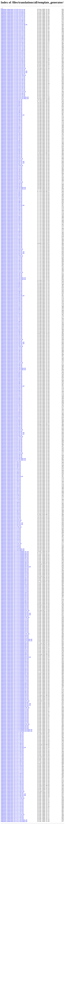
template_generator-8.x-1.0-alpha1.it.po (15, 705)
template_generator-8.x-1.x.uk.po (12, 979)
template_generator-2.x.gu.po (11, 585)
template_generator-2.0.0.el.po (11, 135)
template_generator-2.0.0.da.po (11, 131)
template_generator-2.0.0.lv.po (11, 176)
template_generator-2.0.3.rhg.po (12, 522)
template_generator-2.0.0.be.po (11, 121)
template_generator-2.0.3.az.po (11, 445)
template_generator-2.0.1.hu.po (11, 266)
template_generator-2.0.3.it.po (11, 488)
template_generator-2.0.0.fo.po (11, 146)
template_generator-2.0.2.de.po (11, 350)
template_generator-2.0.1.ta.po (11, 319)
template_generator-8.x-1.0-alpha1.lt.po (15, 716)
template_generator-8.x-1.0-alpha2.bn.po (15, 774)
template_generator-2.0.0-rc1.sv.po (13, 100)
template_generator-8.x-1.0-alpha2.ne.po (15, 833)
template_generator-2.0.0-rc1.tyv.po (13, 108)
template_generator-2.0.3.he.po (11, 478)
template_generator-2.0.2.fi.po (11, 361)
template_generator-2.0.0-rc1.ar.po (13, 10)
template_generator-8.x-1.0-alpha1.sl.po (15, 747)
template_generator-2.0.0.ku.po (11, 172)
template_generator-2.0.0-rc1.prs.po (13, 80)
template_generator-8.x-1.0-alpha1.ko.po (15, 713)
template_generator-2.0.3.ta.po (11, 535)
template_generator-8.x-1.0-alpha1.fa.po (15, 685)
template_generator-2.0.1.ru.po (11, 309)
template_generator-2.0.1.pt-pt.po (12, 302)
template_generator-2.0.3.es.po (11, 463)
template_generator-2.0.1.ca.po (11, 236)
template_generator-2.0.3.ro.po (11, 524)
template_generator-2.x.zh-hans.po (12, 657)
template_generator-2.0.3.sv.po (11, 534)
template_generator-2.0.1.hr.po (11, 264)
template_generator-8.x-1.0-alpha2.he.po (15, 803)
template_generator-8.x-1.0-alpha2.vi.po (15, 872)
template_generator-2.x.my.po (11, 613)
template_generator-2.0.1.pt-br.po (12, 300)
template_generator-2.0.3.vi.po (11, 547)
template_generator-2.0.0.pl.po (11, 187)
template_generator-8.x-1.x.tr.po (12, 974)
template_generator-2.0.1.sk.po (11, 312)
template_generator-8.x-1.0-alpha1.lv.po (15, 718)
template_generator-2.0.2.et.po (11, 356)
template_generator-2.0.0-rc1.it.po (13, 54)
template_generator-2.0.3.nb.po (11, 506)
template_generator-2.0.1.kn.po (11, 277)
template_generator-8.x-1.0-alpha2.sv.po (15, 859)
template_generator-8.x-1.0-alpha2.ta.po (15, 861)
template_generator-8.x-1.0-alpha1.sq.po (15, 749)
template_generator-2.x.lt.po (11, 608)
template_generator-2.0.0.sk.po (11, 204)
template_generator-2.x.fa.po (11, 576)
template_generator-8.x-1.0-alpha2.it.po (15, 813)
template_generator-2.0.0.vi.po (11, 222)
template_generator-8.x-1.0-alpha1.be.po (15, 664)
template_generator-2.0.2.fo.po (11, 363)
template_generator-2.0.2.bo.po (11, 342)
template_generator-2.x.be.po (11, 555)
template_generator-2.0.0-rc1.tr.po (13, 107)
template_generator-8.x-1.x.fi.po (12, 903)
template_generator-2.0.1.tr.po (11, 323)
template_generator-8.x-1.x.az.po (12, 879)
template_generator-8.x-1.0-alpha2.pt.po (15, 846)
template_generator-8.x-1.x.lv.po (12, 935)
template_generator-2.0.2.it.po (11, 379)
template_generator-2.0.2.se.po (11, 419)
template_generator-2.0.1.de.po (11, 241)
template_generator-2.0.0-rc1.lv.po (13, 67)
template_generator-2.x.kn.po (11, 603)
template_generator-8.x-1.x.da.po (12, 890)
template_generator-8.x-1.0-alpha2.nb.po (15, 831)
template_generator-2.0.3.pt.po (11, 521)
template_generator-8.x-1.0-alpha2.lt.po (15, 825)
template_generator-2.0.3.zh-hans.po (13, 549)
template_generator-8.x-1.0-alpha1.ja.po (15, 706)
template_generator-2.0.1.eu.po (11, 250)
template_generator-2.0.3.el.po (11, 460)
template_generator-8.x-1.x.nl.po (12, 943)
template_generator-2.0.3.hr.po (11, 481)
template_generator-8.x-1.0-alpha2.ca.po (15, 779)
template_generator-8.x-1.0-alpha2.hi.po (15, 805)
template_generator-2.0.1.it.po (11, 271)
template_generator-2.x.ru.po (11, 634)
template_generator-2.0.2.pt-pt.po (12, 411)
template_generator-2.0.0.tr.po (11, 215)
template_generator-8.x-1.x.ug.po (12, 977)
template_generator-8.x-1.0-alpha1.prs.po (15, 731)
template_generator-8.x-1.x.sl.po (12, 964)
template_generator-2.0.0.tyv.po (12, 217)
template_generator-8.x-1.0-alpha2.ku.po (15, 823)
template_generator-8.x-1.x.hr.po (12, 915)
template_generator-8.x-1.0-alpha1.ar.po (15, 660)
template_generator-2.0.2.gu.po (11, 368)
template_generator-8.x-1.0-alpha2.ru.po (15, 851)
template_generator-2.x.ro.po (11, 632)
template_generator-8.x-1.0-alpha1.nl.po (15, 726)
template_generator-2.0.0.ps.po (11, 190)
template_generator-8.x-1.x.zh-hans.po (14, 982)
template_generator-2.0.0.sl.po (11, 205)
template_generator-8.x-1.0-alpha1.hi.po (15, 696)
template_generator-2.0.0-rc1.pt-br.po (14, 84)
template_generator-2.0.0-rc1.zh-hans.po (15, 115)
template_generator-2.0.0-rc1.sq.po (13, 98)
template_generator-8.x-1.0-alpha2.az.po (15, 770)
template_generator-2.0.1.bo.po (11, 233)
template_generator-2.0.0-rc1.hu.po (13, 49)
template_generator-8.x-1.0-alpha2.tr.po (15, 866)
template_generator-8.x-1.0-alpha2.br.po (15, 777)
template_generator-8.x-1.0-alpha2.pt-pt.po (16, 844)
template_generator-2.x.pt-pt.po (12, 627)
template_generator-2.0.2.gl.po (11, 366)
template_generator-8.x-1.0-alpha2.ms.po (15, 828)
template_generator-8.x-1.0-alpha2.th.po (15, 864)
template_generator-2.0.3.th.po (11, 539)
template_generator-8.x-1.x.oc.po (12, 944)
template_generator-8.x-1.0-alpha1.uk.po (15, 762)
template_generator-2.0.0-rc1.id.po (13, 51)
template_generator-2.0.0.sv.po (11, 208)
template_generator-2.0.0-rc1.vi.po (13, 113)
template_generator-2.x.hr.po (11, 590)
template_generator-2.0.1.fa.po (11, 251)
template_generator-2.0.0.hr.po (11, 156)
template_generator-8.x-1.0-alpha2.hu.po (15, 808)
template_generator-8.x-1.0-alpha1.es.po (15, 680)
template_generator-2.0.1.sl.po (11, 314)
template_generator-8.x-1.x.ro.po (12, 958)
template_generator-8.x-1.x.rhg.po (12, 956)
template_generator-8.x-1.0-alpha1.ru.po (15, 742)
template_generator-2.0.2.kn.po (11, 386)
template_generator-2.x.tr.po (11, 649)
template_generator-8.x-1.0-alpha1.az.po (15, 662)
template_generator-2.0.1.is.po (11, 269)
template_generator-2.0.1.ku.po (11, 281)
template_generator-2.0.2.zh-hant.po (13, 442)
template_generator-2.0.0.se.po (11, 202)
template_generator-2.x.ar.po (11, 552)
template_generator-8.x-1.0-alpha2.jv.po (15, 816)
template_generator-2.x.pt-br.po (12, 626)
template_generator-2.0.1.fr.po (11, 256)
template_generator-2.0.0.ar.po (11, 118)
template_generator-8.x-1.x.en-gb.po (13, 895)
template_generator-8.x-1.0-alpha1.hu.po (15, 700)
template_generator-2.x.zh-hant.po (12, 659)
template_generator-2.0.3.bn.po (11, 448)
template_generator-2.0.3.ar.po (11, 443)
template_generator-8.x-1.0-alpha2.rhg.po (15, 848)
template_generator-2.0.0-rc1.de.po (13, 24)
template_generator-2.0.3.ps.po (11, 516)
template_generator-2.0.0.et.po (11, 139)
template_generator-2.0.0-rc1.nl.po (13, 75)
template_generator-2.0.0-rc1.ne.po (13, 74)
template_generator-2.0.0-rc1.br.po (13, 18)
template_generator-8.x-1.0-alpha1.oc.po (15, 728)
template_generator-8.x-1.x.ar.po (12, 877)
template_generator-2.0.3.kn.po (11, 494)
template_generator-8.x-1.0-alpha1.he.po (15, 695)
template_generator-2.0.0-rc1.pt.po (13, 87)
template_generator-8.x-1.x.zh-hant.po (14, 984)
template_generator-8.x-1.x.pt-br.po (13, 951)
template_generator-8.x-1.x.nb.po (12, 940)
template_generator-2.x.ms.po (11, 611)
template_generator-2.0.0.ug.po (11, 218)
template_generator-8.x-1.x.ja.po (12, 923)
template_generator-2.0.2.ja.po (11, 381)
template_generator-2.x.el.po (11, 568)
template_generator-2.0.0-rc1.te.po (13, 103)
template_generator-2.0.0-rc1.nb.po (13, 72)
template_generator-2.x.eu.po (11, 575)
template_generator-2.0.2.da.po (11, 348)
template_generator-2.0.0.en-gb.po (12, 136)
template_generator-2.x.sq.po (11, 641)
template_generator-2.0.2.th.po (11, 430)
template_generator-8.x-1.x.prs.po (12, 948)
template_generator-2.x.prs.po (11, 622)
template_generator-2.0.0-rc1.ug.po (13, 110)
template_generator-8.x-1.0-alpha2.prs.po (15, 839)
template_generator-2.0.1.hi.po (11, 263)
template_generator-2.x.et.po (11, 573)
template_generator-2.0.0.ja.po (11, 164)
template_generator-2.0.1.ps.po (11, 299)
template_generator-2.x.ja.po (11, 598)
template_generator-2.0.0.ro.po (11, 199)
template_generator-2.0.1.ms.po (11, 286)
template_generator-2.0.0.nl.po (11, 184)
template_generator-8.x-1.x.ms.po (12, 936)
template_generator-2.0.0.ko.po (11, 171)
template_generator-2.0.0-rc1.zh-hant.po (15, 116)
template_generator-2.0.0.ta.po (11, 210)
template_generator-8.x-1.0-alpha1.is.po (15, 703)
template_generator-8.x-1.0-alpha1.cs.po (15, 672)
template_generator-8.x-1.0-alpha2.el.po (15, 785)
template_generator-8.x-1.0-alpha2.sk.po (15, 854)
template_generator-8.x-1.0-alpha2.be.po (15, 772)
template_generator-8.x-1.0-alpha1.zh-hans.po (16, 765)
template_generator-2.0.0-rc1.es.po (13, 29)
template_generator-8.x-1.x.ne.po (12, 941)
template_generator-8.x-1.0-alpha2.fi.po (15, 795)
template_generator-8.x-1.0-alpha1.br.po (15, 668)
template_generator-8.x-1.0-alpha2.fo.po (15, 797)
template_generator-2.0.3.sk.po (11, 529)
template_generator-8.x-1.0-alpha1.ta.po (15, 752)
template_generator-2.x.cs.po (11, 563)
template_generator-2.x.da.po (11, 565)
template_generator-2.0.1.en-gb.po (12, 245)
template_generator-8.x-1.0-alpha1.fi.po (15, 687)
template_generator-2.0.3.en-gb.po (12, 461)
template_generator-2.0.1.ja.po (11, 273)
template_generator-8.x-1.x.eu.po (12, 900)
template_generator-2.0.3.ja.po (11, 489)
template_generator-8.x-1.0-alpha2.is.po (15, 811)
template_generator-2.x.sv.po (11, 642)
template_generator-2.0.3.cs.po (11, 455)
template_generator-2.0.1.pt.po (11, 304)
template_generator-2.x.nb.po (11, 614)
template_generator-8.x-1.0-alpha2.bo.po (15, 775)
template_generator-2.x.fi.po (11, 578)
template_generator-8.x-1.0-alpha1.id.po (15, 701)
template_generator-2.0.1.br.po (11, 235)
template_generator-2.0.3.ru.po (11, 526)
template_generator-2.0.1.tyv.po (12, 325)
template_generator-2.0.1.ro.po (11, 307)
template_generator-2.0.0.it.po (11, 162)
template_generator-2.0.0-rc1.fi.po (13, 36)
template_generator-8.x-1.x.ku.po (12, 931)
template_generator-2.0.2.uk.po (11, 437)
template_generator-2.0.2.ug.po (11, 435)
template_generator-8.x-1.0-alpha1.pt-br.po (16, 734)
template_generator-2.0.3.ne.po (11, 507)
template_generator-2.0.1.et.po (11, 248)
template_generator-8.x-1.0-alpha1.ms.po (15, 719)
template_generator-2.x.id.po (11, 593)
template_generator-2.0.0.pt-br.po (12, 192)
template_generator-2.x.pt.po (11, 629)
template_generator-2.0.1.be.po (11, 230)
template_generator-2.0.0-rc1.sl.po (13, 97)
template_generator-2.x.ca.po (11, 562)
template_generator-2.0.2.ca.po (11, 345)
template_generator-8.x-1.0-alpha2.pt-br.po (16, 843)
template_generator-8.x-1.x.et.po (12, 898)
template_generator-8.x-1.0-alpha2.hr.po (15, 806)
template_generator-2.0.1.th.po (11, 322)
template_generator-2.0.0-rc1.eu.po (13, 33)
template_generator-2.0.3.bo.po (11, 450)
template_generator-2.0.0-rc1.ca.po (13, 20)
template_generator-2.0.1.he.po (11, 261)
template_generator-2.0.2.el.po (11, 351)
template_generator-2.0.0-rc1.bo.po (13, 16)
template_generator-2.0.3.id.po (11, 484)
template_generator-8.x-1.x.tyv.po (12, 976)
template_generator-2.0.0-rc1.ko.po (13, 62)
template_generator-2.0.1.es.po (11, 246)
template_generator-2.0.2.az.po (11, 337)
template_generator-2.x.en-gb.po (12, 570)
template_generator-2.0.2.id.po (11, 376)
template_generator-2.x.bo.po (11, 558)
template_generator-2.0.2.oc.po (11, 402)
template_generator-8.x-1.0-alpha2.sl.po (15, 856)
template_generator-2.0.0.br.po (11, 126)
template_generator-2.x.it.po (11, 596)
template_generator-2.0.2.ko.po (11, 388)
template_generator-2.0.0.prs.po (12, 189)
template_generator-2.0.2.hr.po (11, 373)
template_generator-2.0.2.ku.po (11, 389)
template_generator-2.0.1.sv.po (11, 317)
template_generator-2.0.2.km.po (11, 384)
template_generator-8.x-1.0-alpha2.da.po (15, 782)
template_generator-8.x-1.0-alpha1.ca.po (15, 670)
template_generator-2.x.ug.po (11, 652)
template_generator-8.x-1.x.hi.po (12, 913)
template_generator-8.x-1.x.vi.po (12, 981)
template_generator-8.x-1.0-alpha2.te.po (15, 862)
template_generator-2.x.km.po (11, 601)
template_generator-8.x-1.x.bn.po (12, 882)
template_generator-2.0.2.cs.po (11, 346)
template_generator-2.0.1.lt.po (11, 282)
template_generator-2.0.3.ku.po (11, 498)
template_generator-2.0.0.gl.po (11, 149)
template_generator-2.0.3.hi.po (11, 480)
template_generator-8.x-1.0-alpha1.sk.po (15, 746)
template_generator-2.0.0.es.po (11, 138)
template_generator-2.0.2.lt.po (11, 391)
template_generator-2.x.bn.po (11, 557)
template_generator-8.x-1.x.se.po (12, 961)
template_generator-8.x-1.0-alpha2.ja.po (15, 815)
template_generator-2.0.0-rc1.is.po (13, 52)
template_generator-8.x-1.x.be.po (12, 880)
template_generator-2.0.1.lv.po (11, 284)
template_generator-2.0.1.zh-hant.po (13, 333)
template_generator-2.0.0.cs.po (11, 130)
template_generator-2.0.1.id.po (11, 268)
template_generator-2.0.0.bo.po (11, 125)
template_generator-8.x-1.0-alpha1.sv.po (15, 751)
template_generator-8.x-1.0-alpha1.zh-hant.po (16, 767)
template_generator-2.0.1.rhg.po (12, 305)
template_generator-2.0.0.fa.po (11, 143)
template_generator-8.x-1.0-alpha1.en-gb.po (16, 678)
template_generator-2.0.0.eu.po (11, 141)
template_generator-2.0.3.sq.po (11, 532)
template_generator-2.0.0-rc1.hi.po (13, 46)
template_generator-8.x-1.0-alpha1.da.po (15, 673)
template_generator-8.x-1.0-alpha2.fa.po (15, 793)
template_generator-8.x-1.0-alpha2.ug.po (15, 869)
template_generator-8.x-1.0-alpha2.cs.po (15, 780)
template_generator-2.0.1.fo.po (11, 254)
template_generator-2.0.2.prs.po (12, 406)
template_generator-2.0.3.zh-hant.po (13, 550)
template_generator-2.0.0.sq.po (11, 207)
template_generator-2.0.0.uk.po (11, 220)
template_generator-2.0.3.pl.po (11, 512)
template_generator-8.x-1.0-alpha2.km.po (15, 818)
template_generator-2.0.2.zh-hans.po (13, 440)
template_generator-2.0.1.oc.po (11, 294)
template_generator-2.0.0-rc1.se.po (13, 93)
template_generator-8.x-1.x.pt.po (12, 954)
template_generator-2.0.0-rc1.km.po (13, 59)
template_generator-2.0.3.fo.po (11, 471)
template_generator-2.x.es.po (11, 572)
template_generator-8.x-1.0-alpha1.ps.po (15, 733)
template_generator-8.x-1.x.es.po (12, 897)
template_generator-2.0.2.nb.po (11, 397)
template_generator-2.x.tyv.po (11, 650)
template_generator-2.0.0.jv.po (11, 166)
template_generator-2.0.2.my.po (11, 396)
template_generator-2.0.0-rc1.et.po (13, 31)
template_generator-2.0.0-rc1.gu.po (13, 43)
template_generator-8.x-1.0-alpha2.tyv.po (15, 867)
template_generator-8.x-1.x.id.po (12, 918)
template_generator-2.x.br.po (11, 560)
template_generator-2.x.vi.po (11, 655)
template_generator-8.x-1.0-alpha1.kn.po (15, 711)
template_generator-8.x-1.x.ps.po (12, 949)
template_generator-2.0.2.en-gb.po (12, 353)
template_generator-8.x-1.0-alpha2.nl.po (15, 834)
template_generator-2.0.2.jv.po (11, 383)
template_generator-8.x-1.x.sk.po (12, 963)
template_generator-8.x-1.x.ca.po (12, 887)
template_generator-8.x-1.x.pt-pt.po (13, 953)
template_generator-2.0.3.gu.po (11, 476)
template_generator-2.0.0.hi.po (11, 154)
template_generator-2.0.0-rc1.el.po (13, 26)
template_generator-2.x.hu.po (11, 591)
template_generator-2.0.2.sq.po (11, 424)
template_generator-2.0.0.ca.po (11, 128)
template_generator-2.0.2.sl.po (11, 422)
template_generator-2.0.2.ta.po (11, 427)
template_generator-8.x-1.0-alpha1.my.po (15, 721)
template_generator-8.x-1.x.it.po (12, 921)
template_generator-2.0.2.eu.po (11, 358)
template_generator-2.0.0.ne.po (11, 182)
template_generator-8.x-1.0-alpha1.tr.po (15, 757)
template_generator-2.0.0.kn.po (11, 169)
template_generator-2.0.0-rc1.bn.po (13, 15)
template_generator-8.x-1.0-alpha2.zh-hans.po (16, 874)
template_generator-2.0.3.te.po (11, 537)
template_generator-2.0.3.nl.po (11, 509)
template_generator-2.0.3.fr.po (11, 473)
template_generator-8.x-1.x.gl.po (12, 908)
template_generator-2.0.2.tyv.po (12, 434)
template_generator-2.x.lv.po (11, 609)
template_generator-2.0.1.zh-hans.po (13, 332)
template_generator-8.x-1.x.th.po (12, 972)
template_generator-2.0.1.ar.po (11, 227)
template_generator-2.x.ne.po (11, 616)
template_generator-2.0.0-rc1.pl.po (13, 79)
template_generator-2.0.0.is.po (11, 161)
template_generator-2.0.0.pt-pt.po (12, 194)
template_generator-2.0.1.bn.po (11, 231)
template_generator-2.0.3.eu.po (11, 466)
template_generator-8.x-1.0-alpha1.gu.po (15, 693)
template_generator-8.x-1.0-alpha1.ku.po (15, 714)
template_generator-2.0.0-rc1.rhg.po (13, 89)
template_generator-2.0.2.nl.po (11, 401)
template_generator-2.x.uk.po (11, 654)
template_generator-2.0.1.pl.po (11, 296)
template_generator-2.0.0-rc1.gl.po (13, 41)
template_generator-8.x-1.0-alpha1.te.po (15, 754)
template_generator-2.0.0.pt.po (11, 195)
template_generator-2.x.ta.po (11, 644)
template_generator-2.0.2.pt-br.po (12, 409)
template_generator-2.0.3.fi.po (11, 470)
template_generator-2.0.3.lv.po (11, 501)
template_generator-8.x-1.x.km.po (12, 926)
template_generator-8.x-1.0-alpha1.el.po (15, 677)
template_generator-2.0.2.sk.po (11, 420)
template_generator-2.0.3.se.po (11, 527)
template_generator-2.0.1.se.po (11, 310)
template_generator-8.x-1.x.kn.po (12, 928)
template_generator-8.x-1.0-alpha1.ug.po (15, 760)
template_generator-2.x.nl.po (11, 618)
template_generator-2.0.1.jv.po (11, 274)
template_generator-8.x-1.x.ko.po (12, 930)
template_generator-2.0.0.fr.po (11, 148)
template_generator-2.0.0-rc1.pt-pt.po (14, 85)
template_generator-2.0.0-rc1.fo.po (13, 38)
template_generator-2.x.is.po (11, 595)
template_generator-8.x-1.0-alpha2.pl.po (15, 838)
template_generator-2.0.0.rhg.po (12, 197)
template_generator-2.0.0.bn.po (11, 123)
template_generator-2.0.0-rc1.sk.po (13, 95)
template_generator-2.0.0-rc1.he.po (13, 44)
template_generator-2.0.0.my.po (11, 179)
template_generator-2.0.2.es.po (11, 355)
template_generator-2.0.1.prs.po (12, 297)
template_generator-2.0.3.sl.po (11, 530)
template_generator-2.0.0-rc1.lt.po (13, 66)
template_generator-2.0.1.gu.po (11, 259)
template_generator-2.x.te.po (11, 645)
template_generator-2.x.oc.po (11, 619)
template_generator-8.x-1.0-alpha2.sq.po (15, 857)
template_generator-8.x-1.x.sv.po (12, 967)
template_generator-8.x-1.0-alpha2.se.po (15, 852)
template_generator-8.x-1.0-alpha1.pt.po (15, 737)
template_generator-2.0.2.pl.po (11, 404)
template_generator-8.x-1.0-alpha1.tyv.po (15, 759)
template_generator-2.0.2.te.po (11, 429)
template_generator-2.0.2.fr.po (11, 365)
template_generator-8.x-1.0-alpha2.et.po (15, 790)
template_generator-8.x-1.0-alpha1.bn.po (15, 665)
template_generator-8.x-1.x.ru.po (12, 959)
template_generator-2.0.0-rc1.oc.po (13, 77)
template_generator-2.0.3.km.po (11, 493)
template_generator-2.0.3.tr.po (11, 540)
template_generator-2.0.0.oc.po (11, 185)
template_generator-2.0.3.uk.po (11, 545)
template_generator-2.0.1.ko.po (11, 279)
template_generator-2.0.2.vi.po (11, 438)
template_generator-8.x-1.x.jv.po (12, 925)
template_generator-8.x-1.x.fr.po (12, 907)
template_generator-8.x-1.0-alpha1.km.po (15, 710)
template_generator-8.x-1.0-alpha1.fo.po (15, 688)
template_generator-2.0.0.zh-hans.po (13, 223)
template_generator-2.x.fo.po (11, 580)
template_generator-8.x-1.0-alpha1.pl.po (15, 729)
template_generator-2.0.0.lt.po (11, 174)
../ (2, 8)
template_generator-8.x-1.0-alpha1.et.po (15, 682)
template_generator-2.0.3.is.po (11, 486)
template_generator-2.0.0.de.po (11, 133)
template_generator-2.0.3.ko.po (11, 496)
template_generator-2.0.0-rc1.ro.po (13, 90)
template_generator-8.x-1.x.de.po (12, 892)
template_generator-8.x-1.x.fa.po (12, 902)
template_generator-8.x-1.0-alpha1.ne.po (15, 724)
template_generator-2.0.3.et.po (11, 465)
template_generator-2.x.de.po (11, 567)
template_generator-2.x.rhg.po (11, 631)
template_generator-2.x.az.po (11, 553)
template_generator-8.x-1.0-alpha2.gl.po (15, 800)
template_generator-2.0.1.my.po (11, 287)
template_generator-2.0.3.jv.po (11, 491)
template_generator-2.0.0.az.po (11, 120)
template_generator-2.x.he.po (11, 586)
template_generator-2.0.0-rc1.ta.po (13, 102)
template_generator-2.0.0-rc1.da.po (13, 23)
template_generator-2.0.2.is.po (11, 378)
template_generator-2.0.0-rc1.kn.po (13, 61)
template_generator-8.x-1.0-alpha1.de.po (15, 675)
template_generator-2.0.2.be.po (11, 338)
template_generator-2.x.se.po (11, 636)
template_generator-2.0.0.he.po (11, 153)
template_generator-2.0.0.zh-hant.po (13, 225)
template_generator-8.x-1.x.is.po (12, 920)
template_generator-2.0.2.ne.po (11, 399)
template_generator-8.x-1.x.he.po (12, 912)
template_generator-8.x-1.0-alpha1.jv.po (15, 708)
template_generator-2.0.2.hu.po (11, 374)
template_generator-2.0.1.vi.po (11, 330)
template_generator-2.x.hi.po (11, 588)
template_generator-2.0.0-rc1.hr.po (13, 47)
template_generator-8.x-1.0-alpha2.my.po (15, 829)
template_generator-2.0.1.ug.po (11, 327)
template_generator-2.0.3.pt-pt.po (12, 519)
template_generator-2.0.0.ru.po (11, 200)
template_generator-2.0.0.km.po (11, 167)
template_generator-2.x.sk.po (11, 637)
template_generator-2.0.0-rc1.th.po (13, 105)
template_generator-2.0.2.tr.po (11, 432)
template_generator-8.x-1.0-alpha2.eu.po (15, 792)
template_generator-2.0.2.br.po (11, 343)
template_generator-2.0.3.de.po (11, 458)
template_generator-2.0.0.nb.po (11, 181)
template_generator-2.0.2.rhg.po (12, 414)
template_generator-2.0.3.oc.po (11, 511)
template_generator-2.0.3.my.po (11, 504)
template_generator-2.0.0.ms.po (11, 177)
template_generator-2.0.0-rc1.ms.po (13, 69)
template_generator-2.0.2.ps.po (11, 407)
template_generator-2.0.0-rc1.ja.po (13, 56)
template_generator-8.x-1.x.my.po (12, 938)
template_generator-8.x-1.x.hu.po (12, 917)
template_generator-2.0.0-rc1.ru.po (13, 92)
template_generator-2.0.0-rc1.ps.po (13, 82)
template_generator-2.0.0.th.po (11, 213)
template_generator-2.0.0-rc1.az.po (13, 11)
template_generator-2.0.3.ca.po (11, 453)
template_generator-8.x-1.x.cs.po (12, 889)
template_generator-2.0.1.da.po (11, 240)
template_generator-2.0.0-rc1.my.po (13, 70)
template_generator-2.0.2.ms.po (11, 394)
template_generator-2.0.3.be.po (11, 447)
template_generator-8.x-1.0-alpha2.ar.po (15, 769)
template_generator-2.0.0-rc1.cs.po (13, 21)
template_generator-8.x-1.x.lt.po (12, 933)
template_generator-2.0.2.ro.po (11, 415)
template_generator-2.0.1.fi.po (11, 253)
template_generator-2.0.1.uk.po (11, 328)
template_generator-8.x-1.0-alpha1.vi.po (15, 764)
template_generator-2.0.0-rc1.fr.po (13, 39)
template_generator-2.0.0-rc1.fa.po (13, 34)
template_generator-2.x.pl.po (11, 621)
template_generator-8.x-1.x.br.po (12, 885)
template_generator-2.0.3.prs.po (12, 514)
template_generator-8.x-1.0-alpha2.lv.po (15, 826)
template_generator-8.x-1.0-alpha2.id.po (15, 810)
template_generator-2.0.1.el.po (11, 243)
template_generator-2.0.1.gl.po (11, 258)
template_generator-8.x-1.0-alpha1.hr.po (15, 698)
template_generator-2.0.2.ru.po (11, 417)
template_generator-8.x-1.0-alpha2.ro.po (15, 849)
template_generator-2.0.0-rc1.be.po (13, 13)
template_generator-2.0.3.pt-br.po (12, 517)
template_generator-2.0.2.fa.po (11, 360)
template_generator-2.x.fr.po (11, 581)
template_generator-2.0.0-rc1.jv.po (13, 57)
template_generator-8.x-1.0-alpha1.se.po (15, 744)
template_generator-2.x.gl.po (11, 583)
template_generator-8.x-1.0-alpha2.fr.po (15, 798)
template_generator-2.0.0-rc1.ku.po (13, 64)
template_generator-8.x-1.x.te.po (12, 971)
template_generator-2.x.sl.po (11, 639)
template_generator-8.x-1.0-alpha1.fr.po (15, 690)
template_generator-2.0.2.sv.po (11, 425)
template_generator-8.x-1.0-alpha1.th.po (15, 756)
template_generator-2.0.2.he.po (11, 369)
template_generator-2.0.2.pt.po (11, 412)
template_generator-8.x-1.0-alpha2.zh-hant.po (16, 875)
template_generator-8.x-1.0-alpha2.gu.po (15, 802)
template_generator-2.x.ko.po (11, 604)
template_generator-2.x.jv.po (11, 599)
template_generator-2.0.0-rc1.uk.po (13, 112)
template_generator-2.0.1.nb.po (11, 289)
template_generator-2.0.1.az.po (11, 228)
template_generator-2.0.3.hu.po (11, 483)
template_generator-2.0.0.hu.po (11, 158)
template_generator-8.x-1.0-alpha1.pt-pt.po (16, 736)
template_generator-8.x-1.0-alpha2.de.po (15, 783)
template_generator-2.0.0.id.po (11, 159)
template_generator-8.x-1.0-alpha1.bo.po (15, 667)
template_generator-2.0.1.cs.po (11, 238)
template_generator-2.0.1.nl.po (11, 292)
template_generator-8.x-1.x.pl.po (12, 946)
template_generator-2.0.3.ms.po (11, 503)
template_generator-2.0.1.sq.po (11, 315)
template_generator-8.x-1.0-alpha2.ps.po (15, 841)
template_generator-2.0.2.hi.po (11, 371)
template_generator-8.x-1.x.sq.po (12, 966)
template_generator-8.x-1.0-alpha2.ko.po (15, 821)
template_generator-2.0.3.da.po (11, 457)
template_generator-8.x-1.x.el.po (12, 894)
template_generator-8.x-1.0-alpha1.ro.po (15, 741)
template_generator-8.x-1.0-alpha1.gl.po (15, 691)
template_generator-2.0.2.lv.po (11, 392)
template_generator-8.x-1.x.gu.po (12, 910)
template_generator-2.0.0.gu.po (11, 151)
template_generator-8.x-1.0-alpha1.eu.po (15, 683)
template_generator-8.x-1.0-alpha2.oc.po (15, 836)
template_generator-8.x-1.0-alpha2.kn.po (15, 820)
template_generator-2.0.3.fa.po (11, 468)
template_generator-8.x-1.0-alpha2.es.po (15, 788)
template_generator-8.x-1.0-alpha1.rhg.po (15, 739)
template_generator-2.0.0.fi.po (11, 144)
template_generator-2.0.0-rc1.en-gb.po (14, 28)
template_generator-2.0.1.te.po (11, 320)
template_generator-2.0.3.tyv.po (12, 542)
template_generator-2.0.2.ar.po (11, 335)
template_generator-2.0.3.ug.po (11, 544)
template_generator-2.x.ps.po (11, 624)
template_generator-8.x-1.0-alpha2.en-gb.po (16, 787)
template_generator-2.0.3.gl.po (11, 475)
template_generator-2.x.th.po (11, 647)
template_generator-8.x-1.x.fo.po (12, 905)
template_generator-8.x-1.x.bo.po (12, 884)
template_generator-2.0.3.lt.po (11, 499)
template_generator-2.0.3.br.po (11, 452)
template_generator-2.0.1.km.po (11, 276)
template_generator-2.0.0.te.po (11, 212)
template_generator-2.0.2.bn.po (11, 340)
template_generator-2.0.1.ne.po (11, 291)
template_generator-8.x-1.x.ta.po (12, 969)
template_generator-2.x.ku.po (11, 606)
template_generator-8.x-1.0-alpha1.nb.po (15, 723)
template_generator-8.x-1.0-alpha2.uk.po (15, 871)
